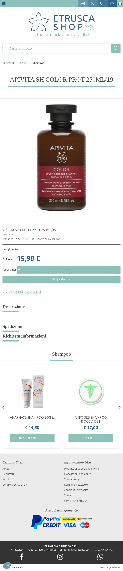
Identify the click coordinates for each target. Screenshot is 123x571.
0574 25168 (60, 549)
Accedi (6, 468)
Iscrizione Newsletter (76, 484)
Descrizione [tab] (13, 306)
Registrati (8, 473)
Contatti (68, 495)
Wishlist (6, 479)
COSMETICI (9, 62)
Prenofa (18, 567)
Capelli (24, 62)
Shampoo (61, 354)
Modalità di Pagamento (77, 473)
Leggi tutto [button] (10, 249)
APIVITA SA (7, 234)
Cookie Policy (71, 479)
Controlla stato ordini (14, 484)
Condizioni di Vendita (76, 489)
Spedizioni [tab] (12, 326)
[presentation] (3, 408)
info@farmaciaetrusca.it (80, 549)
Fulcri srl (116, 567)
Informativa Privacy (75, 500)
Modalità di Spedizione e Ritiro (82, 468)
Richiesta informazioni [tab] (24, 336)
